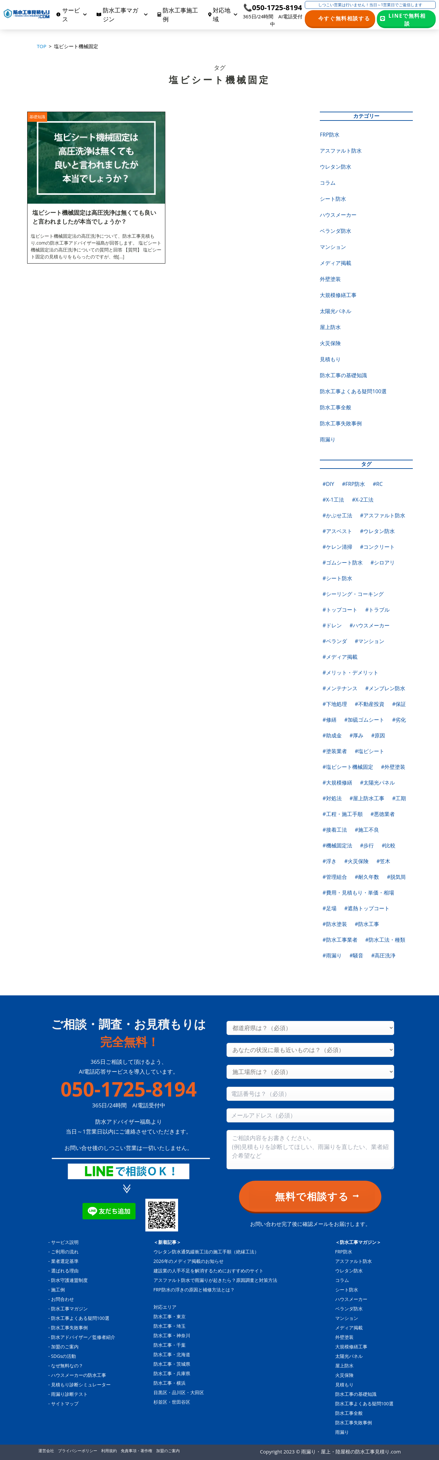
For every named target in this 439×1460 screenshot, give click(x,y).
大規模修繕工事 (338, 295)
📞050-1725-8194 (272, 7)
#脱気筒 (396, 876)
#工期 (399, 798)
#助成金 (331, 735)
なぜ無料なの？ (67, 1365)
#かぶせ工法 (337, 515)
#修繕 (329, 719)
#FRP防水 (353, 484)
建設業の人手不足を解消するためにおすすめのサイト (209, 1270)
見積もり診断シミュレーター (81, 1384)
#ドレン (331, 625)
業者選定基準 (65, 1261)
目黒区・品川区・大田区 (179, 1392)
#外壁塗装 (393, 766)
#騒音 (356, 955)
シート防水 (333, 198)
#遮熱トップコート (367, 908)
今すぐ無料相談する (344, 18)
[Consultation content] (310, 1149)
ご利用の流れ (65, 1251)
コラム (328, 182)
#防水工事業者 (339, 939)
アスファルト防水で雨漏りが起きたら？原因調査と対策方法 (215, 1280)
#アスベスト (337, 531)
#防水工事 (367, 924)
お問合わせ (62, 1299)
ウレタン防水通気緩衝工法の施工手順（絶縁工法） (206, 1251)
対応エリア (165, 1307)
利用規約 (109, 1450)
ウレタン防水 (335, 166)
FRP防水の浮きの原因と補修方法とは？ (194, 1289)
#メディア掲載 (339, 656)
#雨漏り (331, 955)
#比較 (388, 845)
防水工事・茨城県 (172, 1364)
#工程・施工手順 (342, 814)
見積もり (330, 359)
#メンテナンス (339, 688)
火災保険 (330, 343)
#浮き (329, 861)
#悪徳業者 (383, 814)
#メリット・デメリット (350, 672)
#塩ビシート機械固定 (347, 766)
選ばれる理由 (65, 1270)
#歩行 (367, 845)
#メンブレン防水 (385, 688)
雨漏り (328, 439)
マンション (333, 246)
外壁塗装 (330, 279)
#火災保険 (356, 861)
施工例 (58, 1289)
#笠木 (383, 861)
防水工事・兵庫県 (172, 1373)
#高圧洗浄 (383, 955)
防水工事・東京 (170, 1316)
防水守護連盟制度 (69, 1280)
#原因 (378, 735)
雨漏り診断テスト (69, 1394)
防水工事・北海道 (172, 1354)
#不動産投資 (369, 704)
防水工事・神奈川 (172, 1335)
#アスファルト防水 (382, 515)
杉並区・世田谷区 (172, 1402)
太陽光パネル (335, 311)
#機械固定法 (337, 845)
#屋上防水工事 (367, 798)
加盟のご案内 (65, 1346)
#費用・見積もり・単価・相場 (358, 892)
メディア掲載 (335, 263)
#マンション (369, 641)
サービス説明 (65, 1242)
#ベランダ (334, 641)
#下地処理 (334, 704)
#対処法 (331, 798)
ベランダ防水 (335, 230)
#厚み (356, 735)
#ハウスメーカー (370, 625)
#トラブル (377, 609)
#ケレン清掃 (337, 546)
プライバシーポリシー (77, 1450)
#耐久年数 (367, 876)
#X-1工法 (333, 499)
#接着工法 (334, 829)
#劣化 (399, 719)
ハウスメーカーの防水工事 (78, 1375)
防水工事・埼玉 (170, 1326)
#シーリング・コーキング (352, 594)
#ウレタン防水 (377, 531)
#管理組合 (334, 876)
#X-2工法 (363, 499)
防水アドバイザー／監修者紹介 (83, 1337)
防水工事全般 (335, 407)
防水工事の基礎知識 (343, 375)
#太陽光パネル (377, 782)
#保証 (399, 704)
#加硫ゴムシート (364, 719)
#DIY (328, 484)
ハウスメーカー (338, 214)
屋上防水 (330, 327)
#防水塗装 (334, 924)
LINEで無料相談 (407, 19)
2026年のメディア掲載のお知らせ (189, 1261)
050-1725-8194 (129, 1089)
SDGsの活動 (63, 1356)
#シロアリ (383, 562)
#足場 (329, 908)
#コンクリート (377, 546)
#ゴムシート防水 (342, 562)
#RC (378, 484)
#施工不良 (367, 829)
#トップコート (339, 609)
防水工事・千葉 (170, 1345)
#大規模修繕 (337, 782)
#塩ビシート (369, 751)
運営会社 (46, 1450)
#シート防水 (337, 578)
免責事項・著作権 (136, 1450)
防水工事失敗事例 (341, 423)
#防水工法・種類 (385, 939)
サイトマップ (65, 1403)
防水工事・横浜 (170, 1383)
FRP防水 (329, 134)
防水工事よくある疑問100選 (353, 391)
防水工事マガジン (69, 1308)
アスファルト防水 (341, 150)
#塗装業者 (334, 751)
